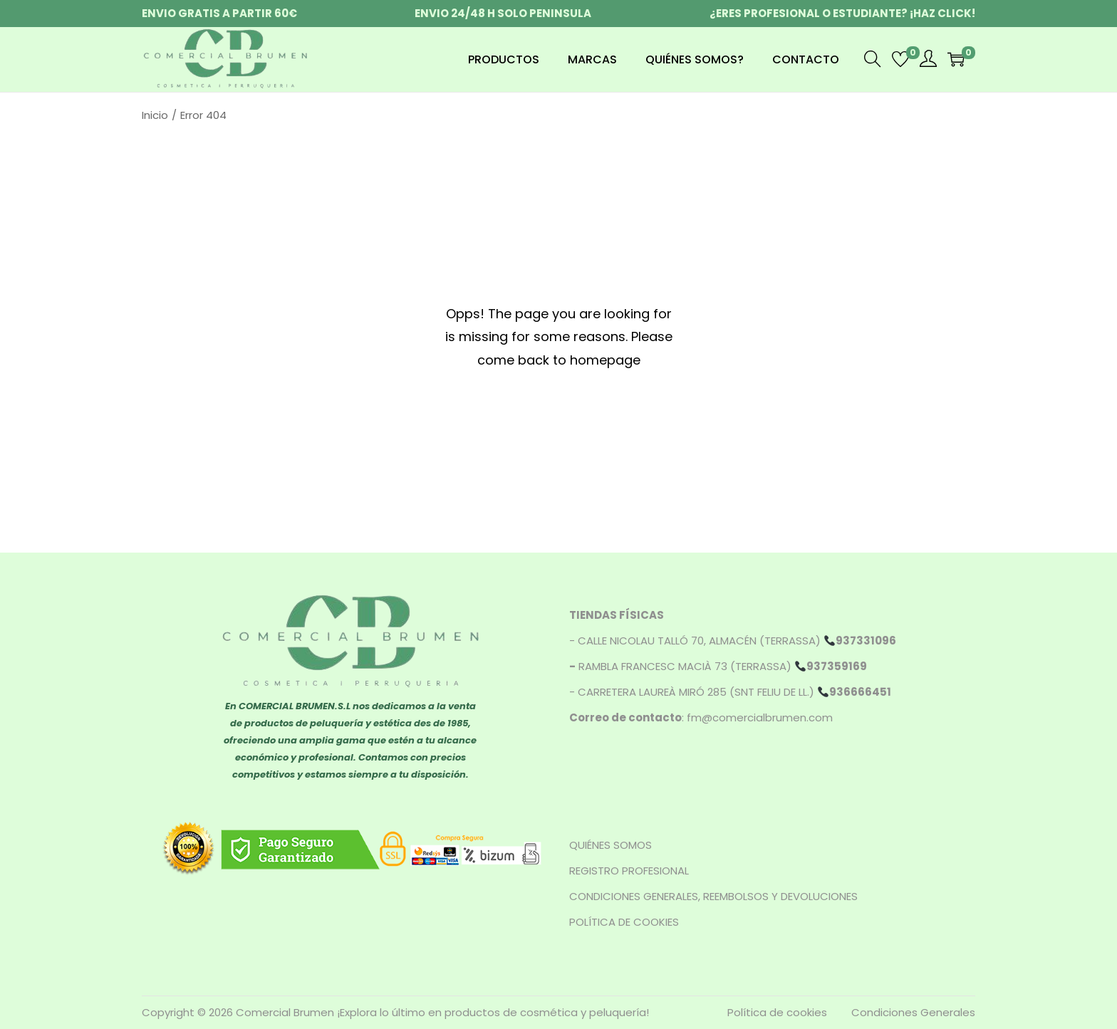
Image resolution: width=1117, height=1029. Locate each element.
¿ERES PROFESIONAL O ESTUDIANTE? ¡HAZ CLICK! (842, 13)
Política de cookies (777, 1012)
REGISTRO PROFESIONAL (629, 870)
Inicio (155, 115)
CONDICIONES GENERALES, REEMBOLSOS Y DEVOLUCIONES (713, 896)
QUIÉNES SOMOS (610, 844)
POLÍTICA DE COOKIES (624, 921)
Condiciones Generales (913, 1012)
